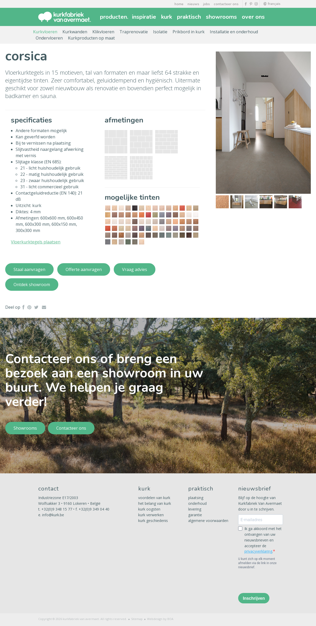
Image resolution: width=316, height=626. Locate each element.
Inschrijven (254, 598)
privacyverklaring (258, 551)
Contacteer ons (71, 428)
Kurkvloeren (45, 32)
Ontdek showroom (32, 284)
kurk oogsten (149, 509)
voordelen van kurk (154, 497)
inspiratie (144, 17)
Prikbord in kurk (189, 32)
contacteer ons (226, 4)
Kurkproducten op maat (91, 38)
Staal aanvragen (29, 269)
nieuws (193, 4)
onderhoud (197, 503)
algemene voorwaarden (208, 520)
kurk (167, 17)
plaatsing (195, 497)
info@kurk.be (53, 514)
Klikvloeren (103, 32)
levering (194, 509)
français (271, 4)
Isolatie (160, 32)
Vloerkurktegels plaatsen (35, 242)
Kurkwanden (74, 32)
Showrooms (25, 428)
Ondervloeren (49, 38)
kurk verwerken (151, 514)
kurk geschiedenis (153, 520)
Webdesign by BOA (160, 619)
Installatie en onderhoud (234, 32)
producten (114, 17)
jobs (206, 4)
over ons (254, 17)
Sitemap (137, 619)
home (179, 4)
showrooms (222, 17)
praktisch (189, 17)
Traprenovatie (133, 32)
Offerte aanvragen (84, 269)
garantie (195, 514)
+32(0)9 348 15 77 (56, 509)
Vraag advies (134, 269)
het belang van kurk (154, 503)
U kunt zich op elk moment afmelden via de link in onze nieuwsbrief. (257, 563)
